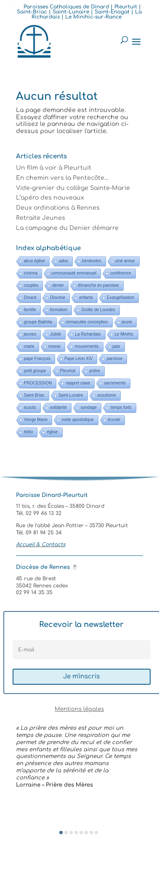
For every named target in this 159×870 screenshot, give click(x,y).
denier (58, 285)
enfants (86, 297)
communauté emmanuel (73, 273)
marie (29, 346)
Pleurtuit (68, 370)
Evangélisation (120, 297)
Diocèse (57, 297)
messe (54, 346)
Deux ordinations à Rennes (58, 208)
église (52, 432)
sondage (89, 407)
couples (31, 285)
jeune (127, 322)
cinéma (30, 273)
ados (63, 261)
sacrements (115, 383)
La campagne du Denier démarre (67, 228)
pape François (37, 358)
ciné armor (125, 261)
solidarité (58, 407)
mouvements (86, 346)
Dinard (30, 297)
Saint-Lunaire (70, 395)
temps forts (121, 407)
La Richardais (88, 334)
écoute (114, 419)
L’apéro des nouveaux (50, 198)
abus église (34, 261)
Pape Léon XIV (78, 358)
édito (28, 432)
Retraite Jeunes (40, 218)
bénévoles (91, 261)
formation (59, 309)
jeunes (30, 334)
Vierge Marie (36, 419)
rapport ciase (78, 383)
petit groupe (35, 370)
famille (30, 309)
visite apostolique (77, 419)
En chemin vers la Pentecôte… (62, 178)
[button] (61, 832)
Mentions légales (79, 709)
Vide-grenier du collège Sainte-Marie (73, 188)
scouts (30, 407)
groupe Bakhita (38, 322)
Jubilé (55, 334)
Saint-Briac (34, 395)
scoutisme (106, 395)
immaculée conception (87, 322)
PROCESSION (38, 383)
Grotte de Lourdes (98, 309)
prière (94, 370)
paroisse (114, 358)
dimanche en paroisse (98, 285)
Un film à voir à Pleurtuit (53, 168)
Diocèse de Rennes (47, 567)
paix (116, 346)
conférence (120, 273)
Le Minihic (124, 334)
